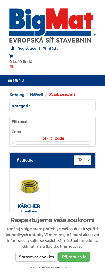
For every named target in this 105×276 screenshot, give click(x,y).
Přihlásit (50, 48)
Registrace (26, 48)
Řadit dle (25, 160)
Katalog (16, 94)
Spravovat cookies (36, 256)
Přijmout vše (74, 256)
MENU (16, 80)
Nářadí (36, 94)
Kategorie (21, 105)
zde (71, 267)
